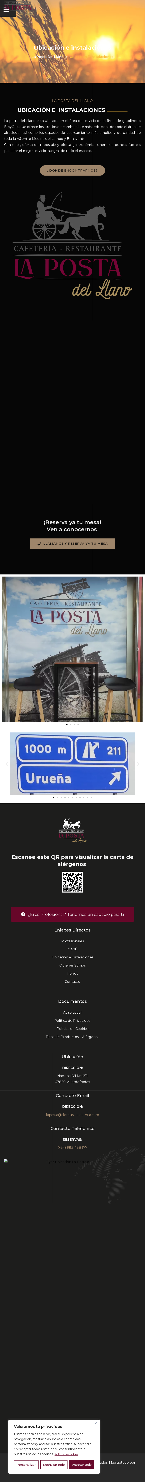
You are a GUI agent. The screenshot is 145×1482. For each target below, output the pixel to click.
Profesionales (72, 941)
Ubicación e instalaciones (72, 957)
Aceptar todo (82, 1465)
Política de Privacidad (72, 1021)
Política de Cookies (72, 1029)
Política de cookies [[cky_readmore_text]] (68, 1454)
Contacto (72, 982)
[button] (6, 649)
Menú (73, 949)
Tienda (72, 973)
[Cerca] (95, 1423)
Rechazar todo (54, 1465)
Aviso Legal (72, 1012)
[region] (54, 1447)
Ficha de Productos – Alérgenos (72, 1037)
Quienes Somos (72, 965)
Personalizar (26, 1465)
